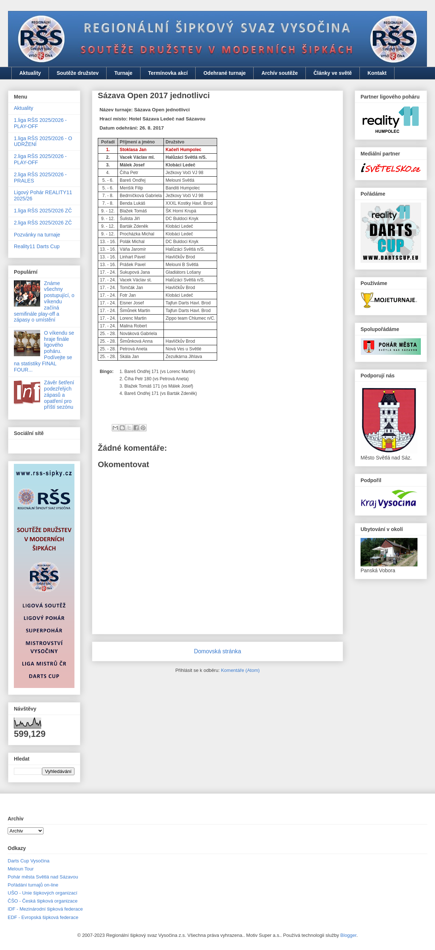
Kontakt (376, 73)
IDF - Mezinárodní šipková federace (45, 909)
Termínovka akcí (168, 73)
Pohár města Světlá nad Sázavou (43, 877)
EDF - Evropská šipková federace (43, 917)
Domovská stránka (217, 651)
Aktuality (30, 73)
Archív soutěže (279, 73)
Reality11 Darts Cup (36, 246)
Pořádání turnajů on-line (33, 885)
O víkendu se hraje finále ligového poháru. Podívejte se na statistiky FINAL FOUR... (44, 351)
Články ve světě (332, 73)
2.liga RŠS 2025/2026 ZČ (43, 223)
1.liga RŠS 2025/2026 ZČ (43, 211)
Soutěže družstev (78, 73)
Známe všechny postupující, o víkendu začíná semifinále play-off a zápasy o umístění (44, 301)
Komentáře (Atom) (240, 670)
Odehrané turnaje (224, 73)
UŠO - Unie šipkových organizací (42, 893)
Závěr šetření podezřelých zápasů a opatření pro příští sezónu (59, 395)
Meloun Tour (21, 869)
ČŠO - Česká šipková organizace (42, 901)
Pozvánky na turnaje (37, 235)
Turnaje (123, 73)
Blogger (348, 935)
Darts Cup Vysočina (28, 861)
